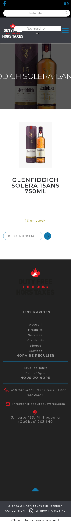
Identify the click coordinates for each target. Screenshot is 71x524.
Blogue (36, 345)
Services (35, 335)
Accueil (35, 324)
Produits (35, 330)
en (66, 3)
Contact (35, 351)
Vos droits (35, 340)
